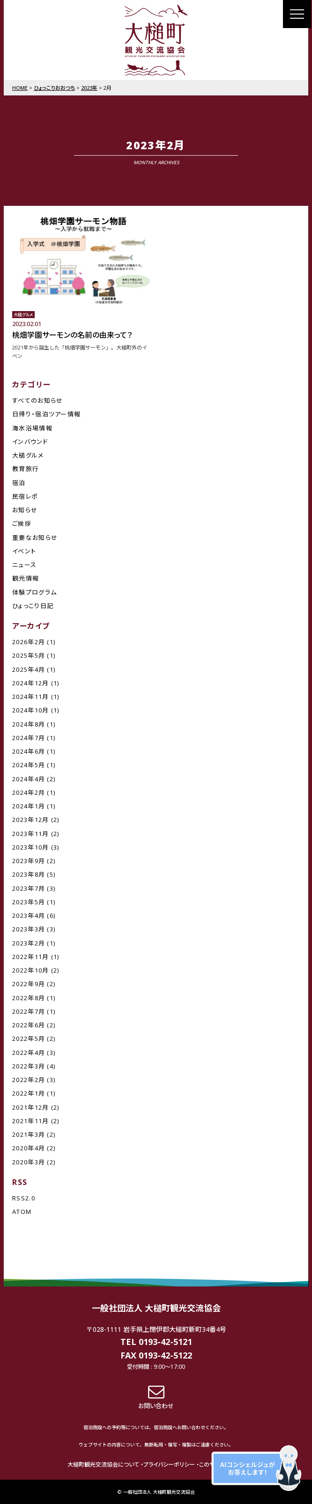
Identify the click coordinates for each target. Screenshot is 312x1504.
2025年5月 (28, 655)
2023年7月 (28, 888)
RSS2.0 (23, 1198)
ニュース (24, 564)
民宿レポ (25, 496)
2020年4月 (28, 1148)
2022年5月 (28, 1038)
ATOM (21, 1211)
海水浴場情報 (32, 428)
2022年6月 (28, 1025)
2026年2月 (28, 642)
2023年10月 (30, 847)
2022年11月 (30, 956)
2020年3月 (28, 1162)
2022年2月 (28, 1079)
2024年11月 (30, 696)
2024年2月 (28, 792)
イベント (24, 551)
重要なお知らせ (35, 537)
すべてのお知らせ (37, 400)
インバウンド (30, 441)
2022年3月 (28, 1066)
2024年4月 (28, 779)
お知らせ (24, 510)
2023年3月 (28, 929)
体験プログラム (34, 592)
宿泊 (19, 483)
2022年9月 (28, 984)
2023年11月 (30, 833)
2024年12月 (30, 683)
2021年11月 (30, 1121)
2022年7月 (28, 1011)
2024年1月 (28, 806)
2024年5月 (28, 765)
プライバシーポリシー (169, 1464)
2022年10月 (30, 970)
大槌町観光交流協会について (103, 1464)
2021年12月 (30, 1107)
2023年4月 (28, 915)
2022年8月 (28, 998)
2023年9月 (28, 861)
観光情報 (25, 578)
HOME (20, 87)
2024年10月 (30, 710)
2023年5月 (28, 902)
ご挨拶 (21, 523)
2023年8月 (28, 874)
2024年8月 (28, 724)
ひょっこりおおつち (54, 87)
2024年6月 (28, 751)
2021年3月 (28, 1134)
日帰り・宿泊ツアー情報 (46, 414)
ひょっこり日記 (32, 606)
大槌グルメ (28, 455)
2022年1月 (28, 1093)
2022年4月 (28, 1052)
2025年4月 (28, 669)
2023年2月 (28, 943)
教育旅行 (25, 469)
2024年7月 (28, 738)
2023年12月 (30, 819)
